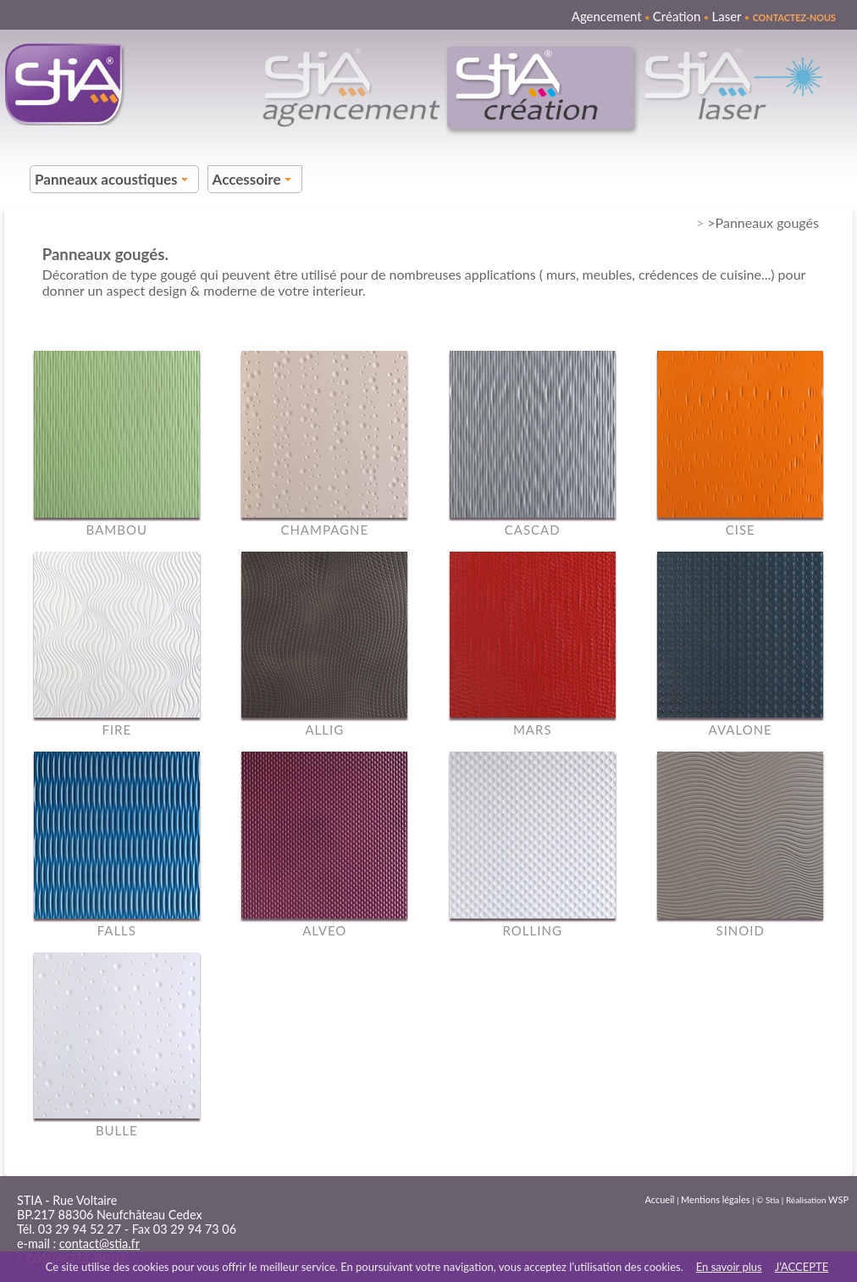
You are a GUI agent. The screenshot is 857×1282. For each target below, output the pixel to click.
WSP (838, 1199)
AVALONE (740, 729)
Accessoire (254, 181)
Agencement (607, 16)
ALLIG (324, 729)
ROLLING (532, 930)
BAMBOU (116, 529)
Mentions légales (715, 1199)
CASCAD (533, 529)
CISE (740, 529)
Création (677, 16)
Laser (726, 16)
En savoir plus (729, 1267)
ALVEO (324, 930)
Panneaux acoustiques (113, 181)
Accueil (660, 1199)
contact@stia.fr (99, 1243)
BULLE (117, 1130)
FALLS (116, 930)
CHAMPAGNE (324, 529)
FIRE (116, 729)
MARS (532, 729)
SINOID (740, 930)
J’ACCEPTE (802, 1267)
